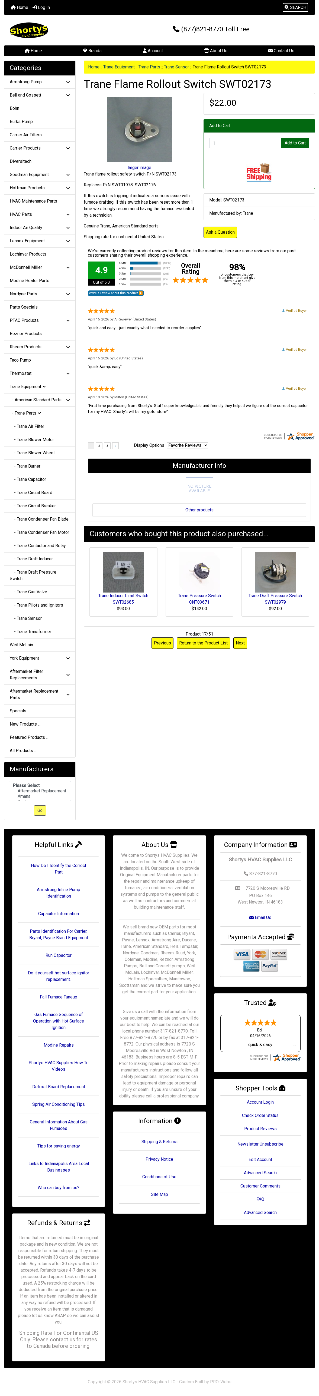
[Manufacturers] (40, 791)
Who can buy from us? (58, 1187)
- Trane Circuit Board (31, 492)
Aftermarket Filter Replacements (40, 674)
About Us (215, 50)
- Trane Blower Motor (32, 439)
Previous (162, 643)
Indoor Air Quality (40, 227)
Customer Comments (260, 1186)
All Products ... (23, 750)
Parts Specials (24, 307)
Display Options (149, 445)
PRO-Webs (220, 1381)
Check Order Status (260, 1115)
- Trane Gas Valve (28, 591)
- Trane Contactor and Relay (38, 545)
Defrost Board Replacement (58, 1086)
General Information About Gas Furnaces (59, 1125)
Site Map (159, 1194)
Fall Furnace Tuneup (58, 997)
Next (240, 643)
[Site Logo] (56, 30)
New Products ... (25, 724)
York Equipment (40, 658)
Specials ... (20, 710)
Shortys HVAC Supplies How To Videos (59, 1066)
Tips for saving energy (58, 1146)
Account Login (260, 1102)
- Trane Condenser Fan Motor (39, 532)
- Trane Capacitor (28, 479)
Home (19, 7)
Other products (199, 509)
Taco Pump (20, 360)
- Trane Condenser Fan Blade (39, 519)
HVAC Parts (40, 214)
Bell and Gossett (40, 95)
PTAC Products (40, 320)
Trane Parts (149, 67)
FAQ (260, 1199)
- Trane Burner (25, 466)
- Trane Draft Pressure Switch (33, 575)
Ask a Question (220, 232)
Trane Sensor (176, 67)
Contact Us (281, 50)
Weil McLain (21, 644)
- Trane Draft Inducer (31, 558)
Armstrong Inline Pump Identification (58, 893)
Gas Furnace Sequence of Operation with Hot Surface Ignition (58, 1021)
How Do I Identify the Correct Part (58, 869)
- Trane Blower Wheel (32, 452)
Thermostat (40, 373)
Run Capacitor (59, 955)
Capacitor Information (58, 913)
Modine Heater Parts (29, 280)
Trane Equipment (119, 67)
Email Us (260, 917)
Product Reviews (260, 1128)
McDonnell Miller (40, 267)
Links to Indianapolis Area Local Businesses (58, 1167)
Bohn (14, 108)
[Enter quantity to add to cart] (245, 143)
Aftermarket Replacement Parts (40, 694)
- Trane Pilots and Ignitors (36, 605)
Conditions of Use (159, 1176)
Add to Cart (295, 142)
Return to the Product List (203, 643)
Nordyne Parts (40, 293)
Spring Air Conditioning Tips (58, 1104)
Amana (39, 796)
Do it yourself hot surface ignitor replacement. (58, 976)
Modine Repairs (59, 1045)
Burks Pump (21, 121)
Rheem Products (40, 346)
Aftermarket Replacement (39, 791)
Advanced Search (260, 1172)
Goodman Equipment (40, 174)
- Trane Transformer (30, 631)
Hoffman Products (40, 187)
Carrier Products (40, 148)
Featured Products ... (29, 737)
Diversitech (20, 161)
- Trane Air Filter (27, 426)
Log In (41, 7)
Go (40, 810)
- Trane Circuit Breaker (33, 505)
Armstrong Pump (40, 81)
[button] (295, 7)
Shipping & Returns (159, 1141)
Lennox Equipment (40, 240)
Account (153, 50)
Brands (92, 50)
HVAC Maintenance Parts (33, 201)
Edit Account (260, 1159)
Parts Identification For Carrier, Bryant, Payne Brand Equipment (58, 934)
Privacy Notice (159, 1159)
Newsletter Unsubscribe (260, 1144)
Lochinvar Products (28, 254)
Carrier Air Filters (26, 134)
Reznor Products (26, 333)
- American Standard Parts (40, 399)
